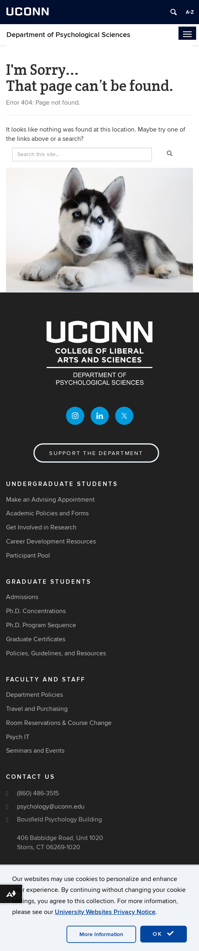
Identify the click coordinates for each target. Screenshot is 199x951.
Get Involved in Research (41, 527)
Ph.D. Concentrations (36, 611)
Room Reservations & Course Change (59, 723)
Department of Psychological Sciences (68, 35)
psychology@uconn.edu (51, 807)
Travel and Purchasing (37, 709)
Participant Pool (28, 556)
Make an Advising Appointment (50, 500)
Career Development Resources (51, 541)
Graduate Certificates (35, 639)
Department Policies (34, 695)
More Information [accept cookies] (101, 934)
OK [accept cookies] (163, 933)
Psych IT (17, 737)
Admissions (22, 597)
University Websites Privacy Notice (105, 912)
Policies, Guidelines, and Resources (56, 653)
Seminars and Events (35, 751)
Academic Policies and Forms (47, 513)
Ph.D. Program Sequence (41, 625)
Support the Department (96, 453)
